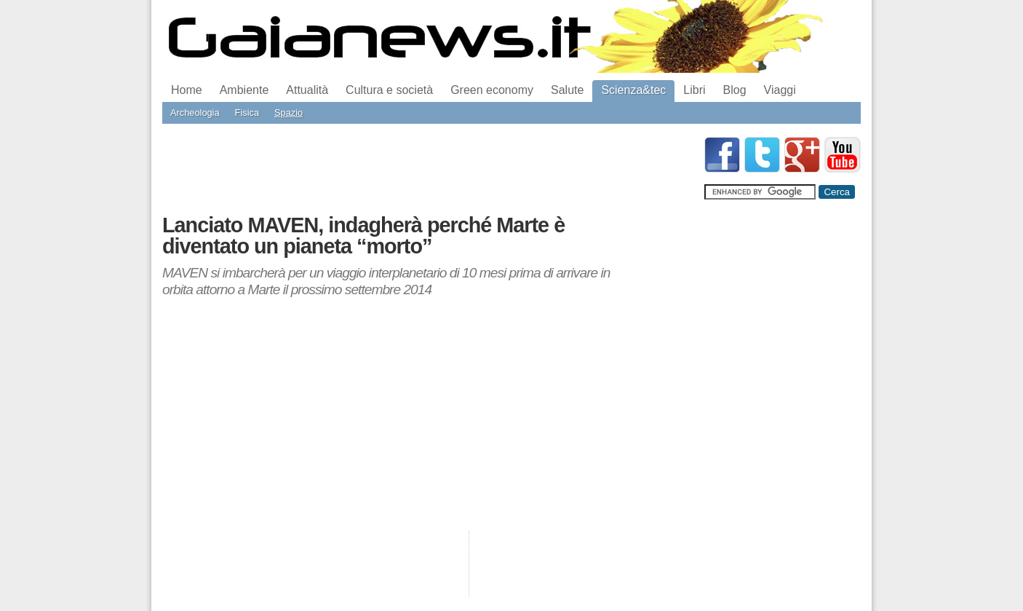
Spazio (288, 112)
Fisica (247, 112)
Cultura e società (389, 90)
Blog (735, 90)
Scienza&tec (633, 90)
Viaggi (780, 90)
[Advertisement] (427, 169)
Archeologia (195, 112)
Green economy (491, 90)
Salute (567, 90)
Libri (694, 90)
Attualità (307, 90)
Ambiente (244, 90)
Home (186, 90)
